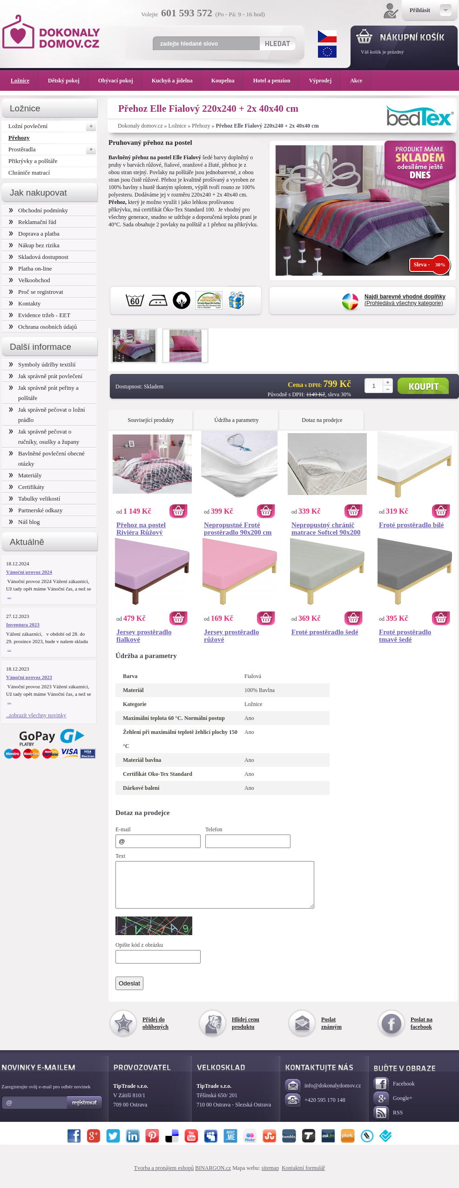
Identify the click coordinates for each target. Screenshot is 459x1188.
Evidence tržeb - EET (39, 315)
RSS (388, 1121)
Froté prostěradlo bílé (411, 525)
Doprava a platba (34, 233)
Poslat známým (331, 1032)
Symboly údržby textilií (42, 364)
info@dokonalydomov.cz (323, 1094)
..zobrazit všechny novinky (36, 715)
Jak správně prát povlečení (45, 376)
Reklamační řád (32, 221)
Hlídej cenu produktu (245, 1032)
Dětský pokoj (68, 80)
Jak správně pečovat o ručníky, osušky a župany (44, 436)
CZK (327, 36)
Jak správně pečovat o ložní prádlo (47, 414)
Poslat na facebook (421, 1032)
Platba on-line (30, 268)
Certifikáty (26, 486)
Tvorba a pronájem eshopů (164, 1176)
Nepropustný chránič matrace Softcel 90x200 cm (325, 528)
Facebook (394, 1093)
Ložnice (178, 125)
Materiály (25, 475)
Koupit (423, 386)
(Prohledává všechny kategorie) (405, 299)
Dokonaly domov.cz (140, 125)
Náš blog (24, 521)
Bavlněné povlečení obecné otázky (47, 458)
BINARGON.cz (213, 1176)
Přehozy (201, 125)
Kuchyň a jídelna (177, 80)
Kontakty (24, 303)
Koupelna (227, 80)
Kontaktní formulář (303, 1176)
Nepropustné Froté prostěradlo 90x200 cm (238, 528)
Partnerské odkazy (36, 510)
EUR (327, 52)
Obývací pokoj (120, 80)
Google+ (392, 1107)
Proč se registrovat (36, 291)
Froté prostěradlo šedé (324, 632)
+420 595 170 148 (315, 1109)
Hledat (277, 43)
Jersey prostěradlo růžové (231, 635)
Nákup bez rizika (34, 245)
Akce (357, 80)
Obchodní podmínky (38, 210)
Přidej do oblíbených (155, 1032)
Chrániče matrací (29, 172)
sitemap (270, 1176)
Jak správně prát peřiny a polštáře (44, 392)
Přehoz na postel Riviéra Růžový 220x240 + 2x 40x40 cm (150, 528)
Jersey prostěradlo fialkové (143, 635)
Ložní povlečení (52, 126)
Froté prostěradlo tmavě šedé (405, 635)
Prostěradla (52, 149)
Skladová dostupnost (38, 256)
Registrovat (85, 1111)
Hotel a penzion (276, 80)
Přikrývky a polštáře (32, 160)
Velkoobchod (29, 280)
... (9, 596)
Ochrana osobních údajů (43, 326)
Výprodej (325, 80)
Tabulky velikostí (34, 498)
